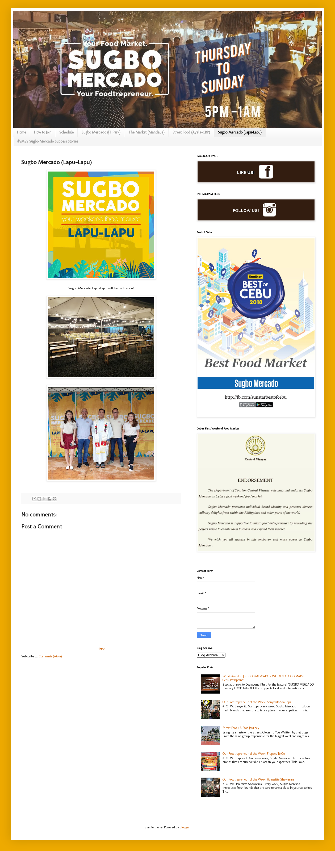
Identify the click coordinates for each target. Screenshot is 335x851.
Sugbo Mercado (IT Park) (101, 132)
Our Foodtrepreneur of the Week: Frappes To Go (254, 754)
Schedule (66, 132)
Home (21, 132)
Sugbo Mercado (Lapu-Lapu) (240, 132)
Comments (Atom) (50, 656)
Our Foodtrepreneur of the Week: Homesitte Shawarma (258, 779)
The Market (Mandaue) (146, 132)
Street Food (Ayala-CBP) (191, 132)
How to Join (42, 132)
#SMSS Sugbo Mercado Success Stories (47, 141)
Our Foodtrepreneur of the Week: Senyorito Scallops (257, 702)
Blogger (185, 827)
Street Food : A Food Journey (241, 728)
